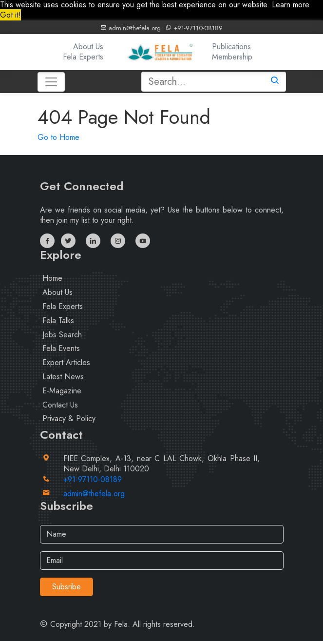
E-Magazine (61, 390)
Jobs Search (62, 334)
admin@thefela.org (130, 28)
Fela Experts (83, 56)
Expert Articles (66, 362)
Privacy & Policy (68, 418)
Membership (232, 56)
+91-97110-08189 (194, 28)
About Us (88, 46)
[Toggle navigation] (51, 82)
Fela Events (61, 348)
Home (52, 278)
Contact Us (60, 404)
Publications (231, 46)
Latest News (63, 376)
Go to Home (58, 137)
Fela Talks (58, 320)
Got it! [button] (10, 14)
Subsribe (66, 586)
